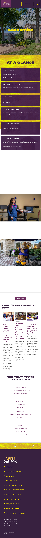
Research (20, 425)
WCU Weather (10, 476)
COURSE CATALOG (7, 102)
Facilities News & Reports (14, 485)
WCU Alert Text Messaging (14, 471)
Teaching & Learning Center (20, 431)
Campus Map (10, 467)
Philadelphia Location (20, 420)
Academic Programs (8, 117)
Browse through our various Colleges (12, 146)
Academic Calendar (8, 131)
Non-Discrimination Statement (15, 513)
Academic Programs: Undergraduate (20, 390)
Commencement (20, 401)
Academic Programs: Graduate (20, 393)
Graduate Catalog (20, 407)
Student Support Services (20, 428)
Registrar (20, 423)
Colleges (20, 398)
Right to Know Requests (13, 495)
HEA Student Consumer (13, 499)
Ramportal (20, 417)
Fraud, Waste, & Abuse (12, 504)
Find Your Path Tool (8, 77)
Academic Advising (20, 384)
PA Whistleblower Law (13, 508)
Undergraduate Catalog (20, 434)
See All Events (20, 298)
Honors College (20, 411)
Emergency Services (12, 481)
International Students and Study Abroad (20, 414)
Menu (27, 4)
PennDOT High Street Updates (15, 490)
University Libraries (8, 90)
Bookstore (20, 396)
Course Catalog (20, 404)
